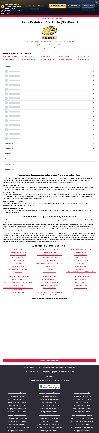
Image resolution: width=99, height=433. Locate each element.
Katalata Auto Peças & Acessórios (18, 277)
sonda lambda (84, 60)
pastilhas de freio (66, 60)
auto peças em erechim (82, 412)
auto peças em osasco (82, 405)
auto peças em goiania (17, 405)
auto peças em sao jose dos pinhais (49, 427)
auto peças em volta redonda (49, 415)
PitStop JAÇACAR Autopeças (18, 269)
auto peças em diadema (49, 412)
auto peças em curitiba (82, 393)
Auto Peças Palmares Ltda (18, 255)
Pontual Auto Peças (81, 285)
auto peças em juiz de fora (49, 409)
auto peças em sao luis (17, 424)
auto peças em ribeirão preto (82, 396)
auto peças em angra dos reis (49, 424)
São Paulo (50, 18)
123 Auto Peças (18, 249)
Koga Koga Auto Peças (49, 277)
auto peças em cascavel (17, 399)
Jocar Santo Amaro (49, 272)
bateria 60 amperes (49, 60)
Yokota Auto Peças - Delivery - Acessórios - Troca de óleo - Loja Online (49, 293)
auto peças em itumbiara (49, 431)
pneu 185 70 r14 (85, 56)
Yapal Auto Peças (18, 293)
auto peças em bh (81, 402)
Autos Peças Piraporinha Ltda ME (49, 258)
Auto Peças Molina (80, 252)
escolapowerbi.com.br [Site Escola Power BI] (88, 9)
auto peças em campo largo (82, 415)
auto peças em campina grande (17, 427)
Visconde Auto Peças (80, 288)
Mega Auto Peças (80, 279)
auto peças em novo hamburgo (49, 405)
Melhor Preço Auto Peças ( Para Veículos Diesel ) (18, 282)
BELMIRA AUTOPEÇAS (80, 258)
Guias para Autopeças (49, 372)
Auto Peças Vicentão (80, 255)
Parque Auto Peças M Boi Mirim (49, 285)
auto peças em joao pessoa (17, 421)
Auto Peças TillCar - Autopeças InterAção (49, 255)
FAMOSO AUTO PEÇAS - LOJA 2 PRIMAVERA (49, 263)
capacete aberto (29, 60)
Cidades (43, 18)
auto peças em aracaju (82, 431)
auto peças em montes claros (82, 421)
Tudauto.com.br (8, 229)
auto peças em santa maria (49, 421)
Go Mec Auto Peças (81, 266)
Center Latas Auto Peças (80, 261)
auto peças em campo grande (82, 418)
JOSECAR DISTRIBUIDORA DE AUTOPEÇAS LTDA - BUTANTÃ (81, 273)
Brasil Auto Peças (18, 261)
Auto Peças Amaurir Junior (18, 252)
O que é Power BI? (74, 5)
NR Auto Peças (18, 285)
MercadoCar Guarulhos (80, 282)
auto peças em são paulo (17, 393)
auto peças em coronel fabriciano (82, 427)
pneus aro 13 (28, 56)
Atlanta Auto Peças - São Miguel (81, 249)
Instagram (54, 376)
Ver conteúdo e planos (57, 5)
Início (37, 18)
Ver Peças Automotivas (49, 360)
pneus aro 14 (47, 56)
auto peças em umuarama (17, 418)
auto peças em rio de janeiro (49, 393)
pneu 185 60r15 (9, 60)
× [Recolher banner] (96, 2)
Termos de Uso (69, 367)
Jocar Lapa (18, 272)
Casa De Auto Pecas (49, 261)
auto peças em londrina (17, 396)
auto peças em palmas (49, 418)
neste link (19, 231)
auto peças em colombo (17, 412)
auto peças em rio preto (17, 402)
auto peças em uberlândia (17, 415)
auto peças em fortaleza (82, 399)
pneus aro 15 (65, 56)
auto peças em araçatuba (17, 431)
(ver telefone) (70, 42)
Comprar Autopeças (66, 372)
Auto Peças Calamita (49, 252)
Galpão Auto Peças (18, 266)
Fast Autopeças (81, 263)
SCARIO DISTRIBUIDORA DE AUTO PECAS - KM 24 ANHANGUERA (18, 289)
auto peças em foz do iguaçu (49, 399)
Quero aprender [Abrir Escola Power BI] (88, 5)
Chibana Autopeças (18, 263)
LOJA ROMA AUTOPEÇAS (49, 279)
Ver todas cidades (31, 372)
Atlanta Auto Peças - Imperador (49, 249)
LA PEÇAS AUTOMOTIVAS (18, 279)
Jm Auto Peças (49, 269)
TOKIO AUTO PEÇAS (49, 288)
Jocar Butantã (80, 269)
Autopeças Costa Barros (18, 258)
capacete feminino (11, 56)
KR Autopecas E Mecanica (81, 277)
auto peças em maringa (49, 402)
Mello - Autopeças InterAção (49, 282)
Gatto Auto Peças (49, 266)
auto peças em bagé (82, 424)
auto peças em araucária (82, 409)
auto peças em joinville (49, 396)
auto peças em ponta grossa (17, 409)
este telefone (43, 227)
